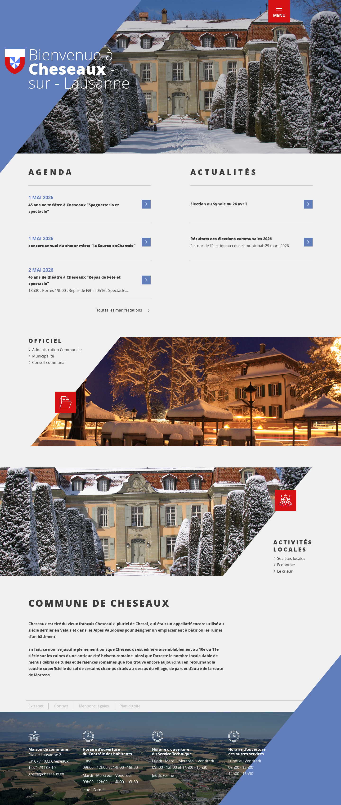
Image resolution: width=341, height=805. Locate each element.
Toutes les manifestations (123, 310)
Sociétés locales (291, 558)
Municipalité (43, 356)
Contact (61, 706)
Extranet (36, 706)
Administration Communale (57, 349)
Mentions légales (94, 706)
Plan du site (130, 706)
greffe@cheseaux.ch (46, 774)
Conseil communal (48, 362)
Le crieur (285, 571)
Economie (286, 564)
